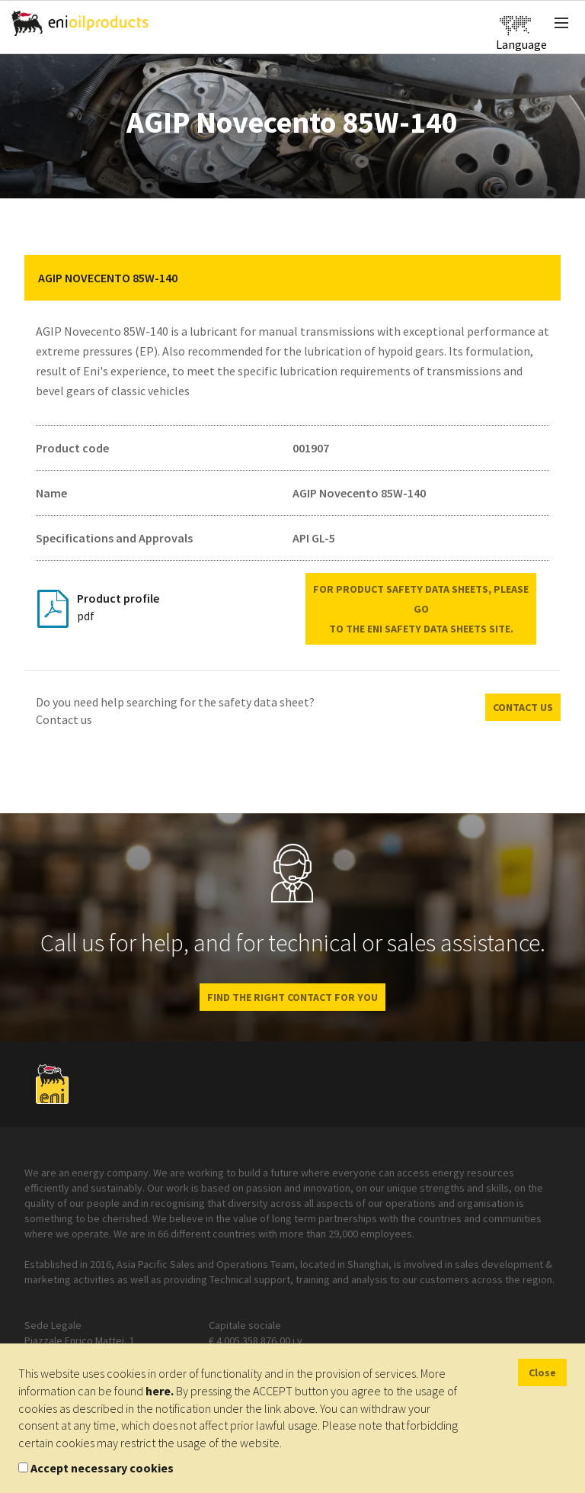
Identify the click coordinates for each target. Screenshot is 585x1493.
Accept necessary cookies (102, 1467)
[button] (538, 278)
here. (159, 1390)
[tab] (292, 278)
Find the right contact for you (292, 997)
